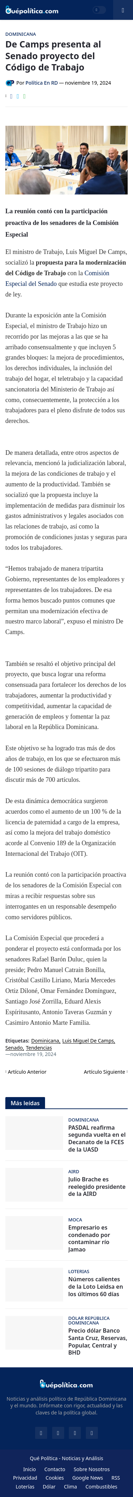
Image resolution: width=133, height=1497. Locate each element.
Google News (87, 1477)
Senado (14, 1048)
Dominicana (45, 1041)
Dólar (49, 1486)
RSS (115, 1477)
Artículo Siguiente (104, 1071)
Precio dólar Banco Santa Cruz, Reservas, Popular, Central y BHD (97, 1341)
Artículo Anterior (27, 1071)
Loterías (25, 1486)
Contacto (54, 1469)
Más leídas (25, 1103)
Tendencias (39, 1048)
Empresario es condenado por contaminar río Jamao (89, 1238)
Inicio (29, 1469)
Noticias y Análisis (82, 1458)
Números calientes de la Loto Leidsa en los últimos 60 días (95, 1287)
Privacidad (25, 1477)
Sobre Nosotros (92, 1469)
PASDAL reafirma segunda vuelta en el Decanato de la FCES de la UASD (97, 1138)
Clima (70, 1486)
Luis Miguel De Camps (88, 1041)
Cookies (55, 1477)
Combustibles (101, 1486)
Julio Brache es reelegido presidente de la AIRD (97, 1187)
